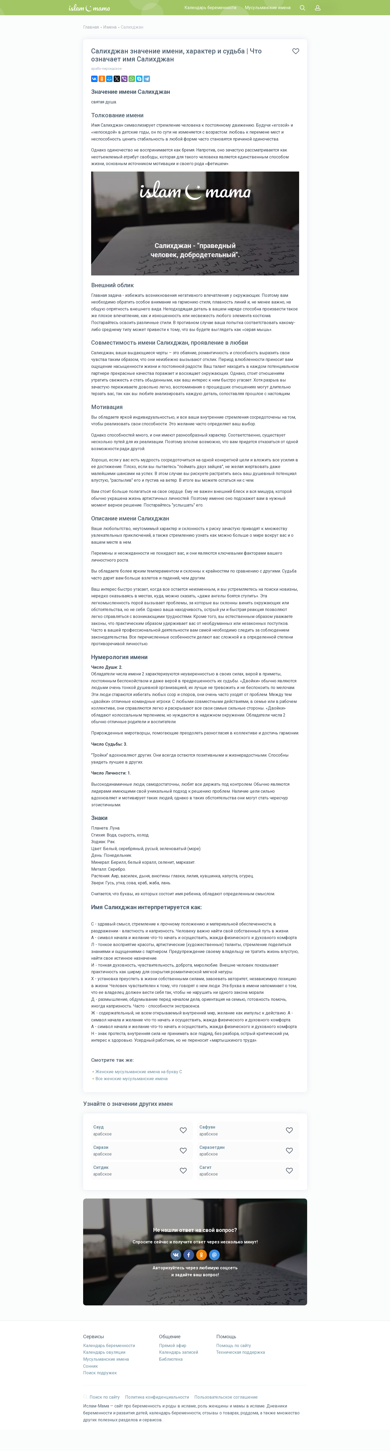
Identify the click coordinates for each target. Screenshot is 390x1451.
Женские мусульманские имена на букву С (138, 1071)
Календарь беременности (210, 7)
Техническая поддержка (240, 1352)
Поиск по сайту (101, 1397)
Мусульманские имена (268, 7)
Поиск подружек (100, 1372)
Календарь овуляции (104, 1352)
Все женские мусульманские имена (131, 1078)
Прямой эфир (172, 1345)
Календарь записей (178, 1352)
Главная (91, 27)
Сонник (90, 1366)
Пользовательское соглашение (226, 1397)
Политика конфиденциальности (157, 1397)
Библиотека (171, 1359)
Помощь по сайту (233, 1345)
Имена (110, 27)
